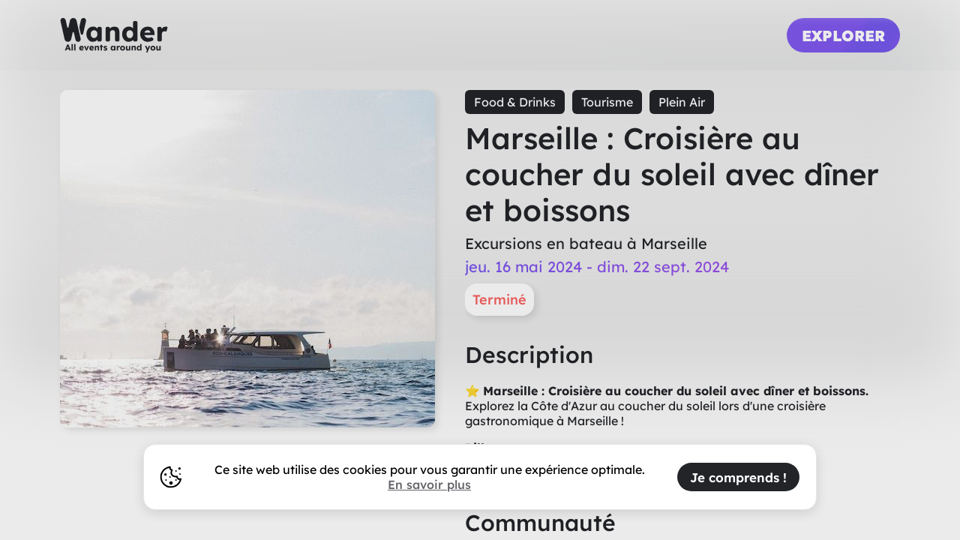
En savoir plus (429, 484)
